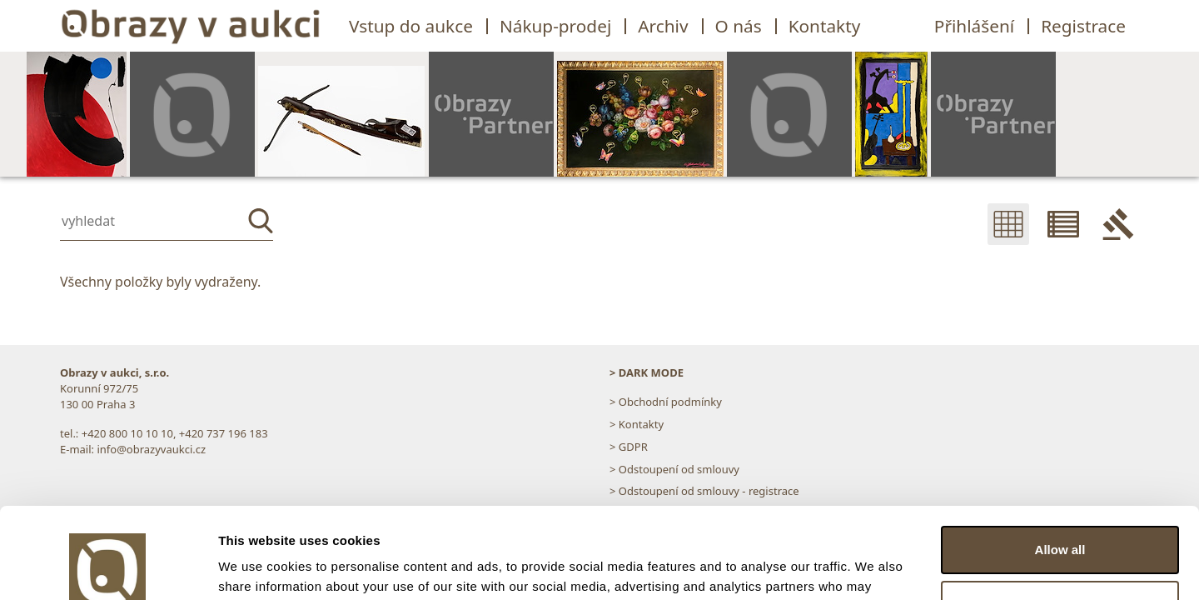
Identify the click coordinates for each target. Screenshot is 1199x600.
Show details (257, 567)
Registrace (1083, 26)
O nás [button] (738, 26)
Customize (1060, 519)
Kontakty (825, 26)
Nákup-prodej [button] (555, 26)
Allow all (1060, 465)
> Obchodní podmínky (665, 401)
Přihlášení (974, 26)
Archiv (663, 26)
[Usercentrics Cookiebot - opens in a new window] (108, 567)
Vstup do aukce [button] (411, 26)
